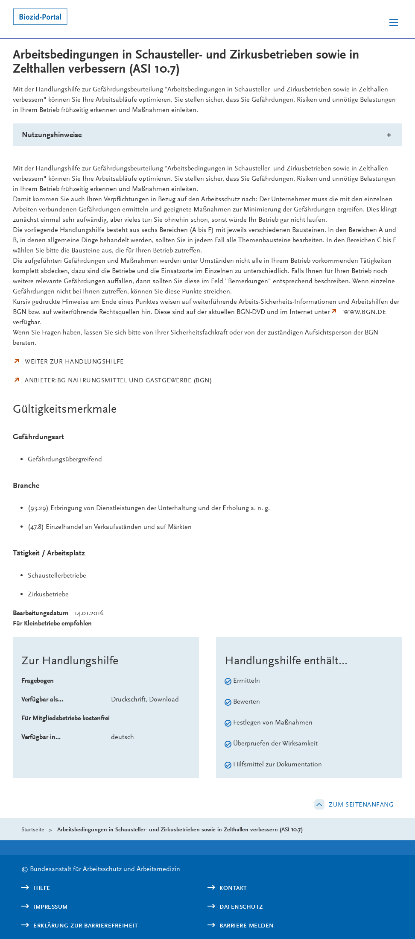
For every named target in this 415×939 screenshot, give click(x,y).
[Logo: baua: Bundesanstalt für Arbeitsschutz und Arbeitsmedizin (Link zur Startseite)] (97, 18)
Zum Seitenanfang (361, 804)
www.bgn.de (364, 312)
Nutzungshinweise (52, 134)
